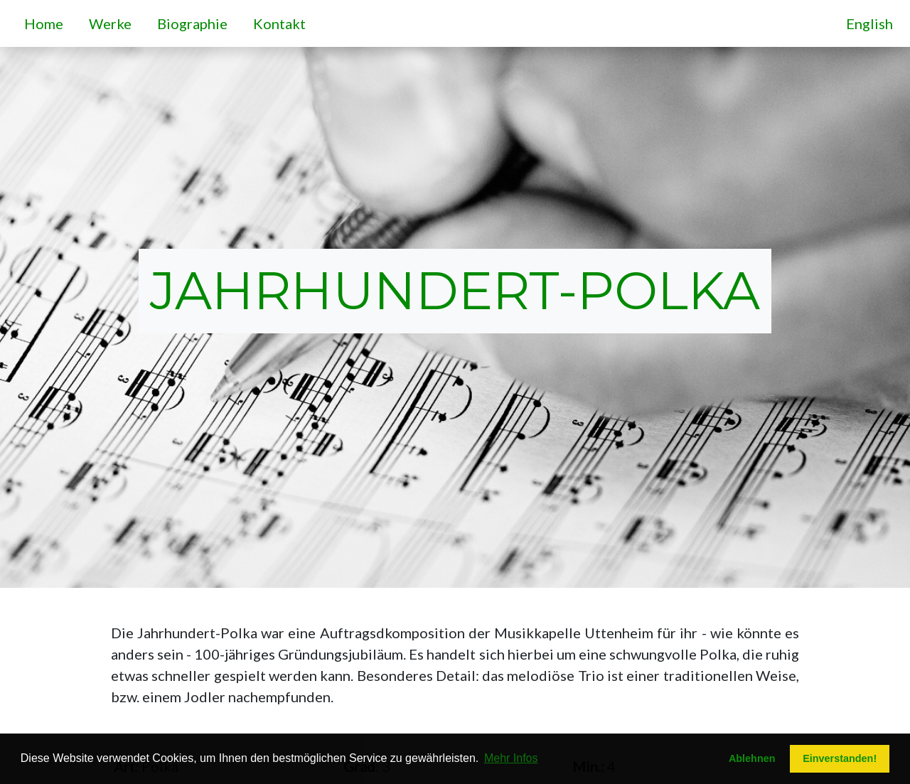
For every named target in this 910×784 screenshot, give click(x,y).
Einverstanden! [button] (840, 758)
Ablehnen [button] (752, 758)
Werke (113, 22)
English (869, 23)
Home (46, 22)
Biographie (195, 22)
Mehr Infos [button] (511, 758)
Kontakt (282, 22)
